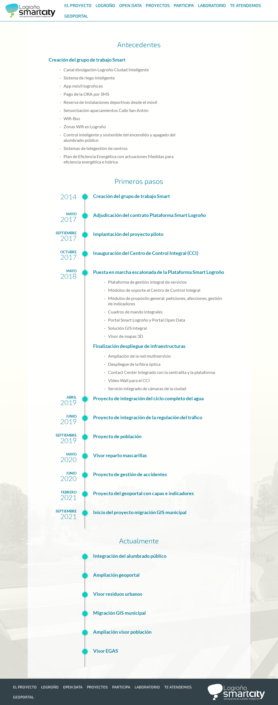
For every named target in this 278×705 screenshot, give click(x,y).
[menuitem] (77, 5)
